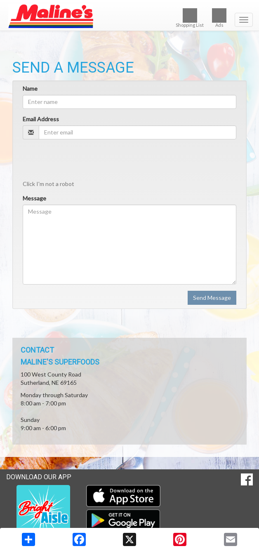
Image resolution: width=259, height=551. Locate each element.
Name (30, 88)
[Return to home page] (129, 16)
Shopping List (190, 18)
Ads (219, 18)
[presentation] (85, 162)
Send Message (212, 297)
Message (34, 198)
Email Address (41, 118)
